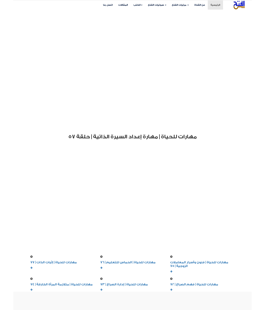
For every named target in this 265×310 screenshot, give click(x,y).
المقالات (123, 4)
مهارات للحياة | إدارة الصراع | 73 (124, 284)
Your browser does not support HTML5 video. (132, 69)
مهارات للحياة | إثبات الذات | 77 (53, 262)
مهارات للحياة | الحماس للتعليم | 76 (128, 262)
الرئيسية (217, 4)
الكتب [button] (137, 4)
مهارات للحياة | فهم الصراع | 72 (194, 284)
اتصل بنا (108, 4)
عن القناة (199, 4)
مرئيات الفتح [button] (180, 4)
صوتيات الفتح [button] (157, 4)
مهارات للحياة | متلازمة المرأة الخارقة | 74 (61, 284)
